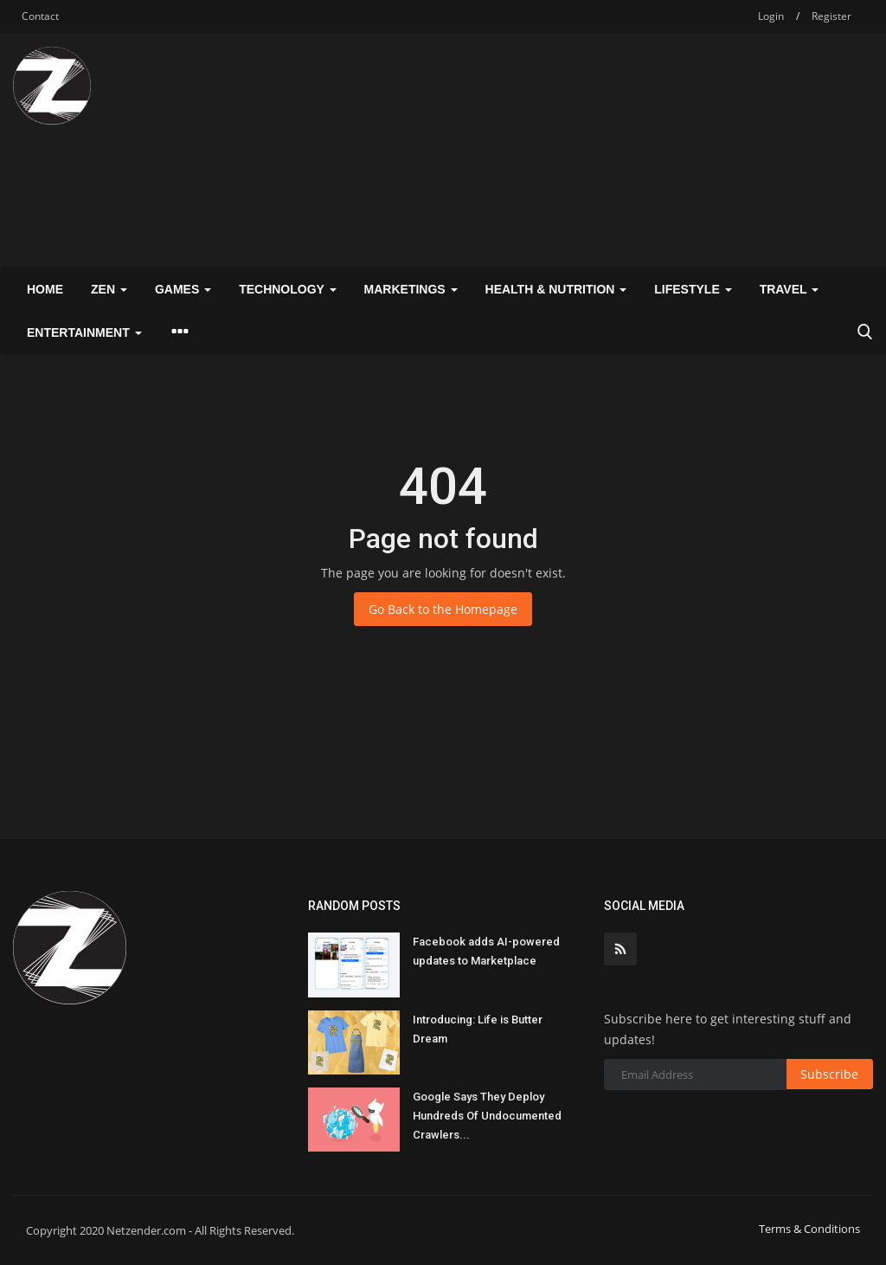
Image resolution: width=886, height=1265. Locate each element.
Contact (40, 16)
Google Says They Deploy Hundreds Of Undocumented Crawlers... (487, 1115)
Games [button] (183, 289)
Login (771, 16)
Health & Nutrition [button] (556, 289)
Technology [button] (287, 289)
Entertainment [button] (84, 332)
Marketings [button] (411, 289)
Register (831, 16)
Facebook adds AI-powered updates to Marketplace (486, 951)
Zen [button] (109, 289)
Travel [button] (789, 289)
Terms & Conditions (809, 1228)
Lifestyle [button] (692, 289)
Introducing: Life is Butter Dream (478, 1029)
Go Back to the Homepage (443, 609)
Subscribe (829, 1074)
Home (45, 289)
